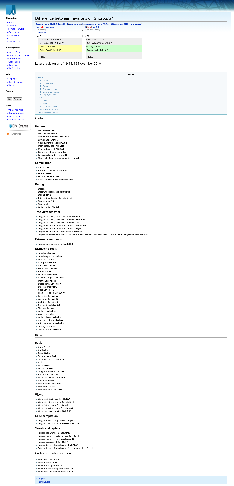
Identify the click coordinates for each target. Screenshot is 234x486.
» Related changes (15, 112)
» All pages (12, 78)
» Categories (13, 32)
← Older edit (42, 32)
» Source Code (13, 52)
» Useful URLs (13, 68)
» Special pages (14, 116)
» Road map (12, 65)
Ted (37, 26)
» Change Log (13, 61)
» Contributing (14, 58)
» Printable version (16, 119)
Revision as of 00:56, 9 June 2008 (52, 24)
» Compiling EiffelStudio (18, 55)
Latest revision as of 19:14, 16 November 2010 (105, 24)
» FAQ (9, 38)
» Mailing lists (13, 41)
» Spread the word (15, 28)
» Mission (11, 25)
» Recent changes (15, 81)
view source (75, 24)
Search (9, 91)
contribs (50, 26)
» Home (10, 22)
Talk (42, 26)
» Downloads (13, 35)
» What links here (15, 109)
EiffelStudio (44, 481)
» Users (10, 85)
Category (40, 478)
